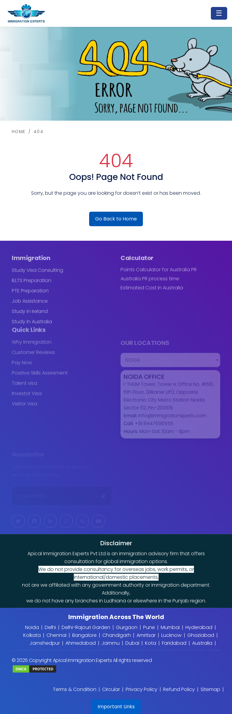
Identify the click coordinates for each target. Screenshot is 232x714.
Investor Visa (27, 396)
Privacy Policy (141, 689)
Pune (149, 627)
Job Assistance (30, 303)
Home (19, 132)
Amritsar (146, 635)
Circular (111, 689)
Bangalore (84, 635)
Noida (32, 627)
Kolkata (32, 635)
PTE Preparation (30, 293)
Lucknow (171, 635)
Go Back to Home (116, 218)
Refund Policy (179, 689)
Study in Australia (32, 324)
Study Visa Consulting (37, 272)
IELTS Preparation (31, 282)
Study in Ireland (30, 313)
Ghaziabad (200, 635)
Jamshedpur (45, 643)
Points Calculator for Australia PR (159, 272)
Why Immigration (31, 344)
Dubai (132, 643)
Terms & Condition (74, 689)
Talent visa (24, 385)
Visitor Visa (24, 406)
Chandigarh (116, 635)
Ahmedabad (81, 643)
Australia (202, 643)
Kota (150, 643)
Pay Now (22, 365)
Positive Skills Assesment (40, 375)
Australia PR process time (150, 281)
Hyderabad (198, 627)
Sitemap (210, 689)
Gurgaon (126, 627)
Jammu (111, 643)
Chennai (56, 635)
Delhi (50, 627)
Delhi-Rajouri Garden (86, 627)
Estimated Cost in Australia (152, 290)
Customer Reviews (33, 354)
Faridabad (174, 643)
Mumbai (170, 627)
